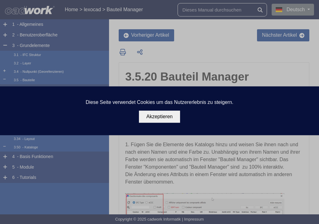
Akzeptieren (159, 116)
